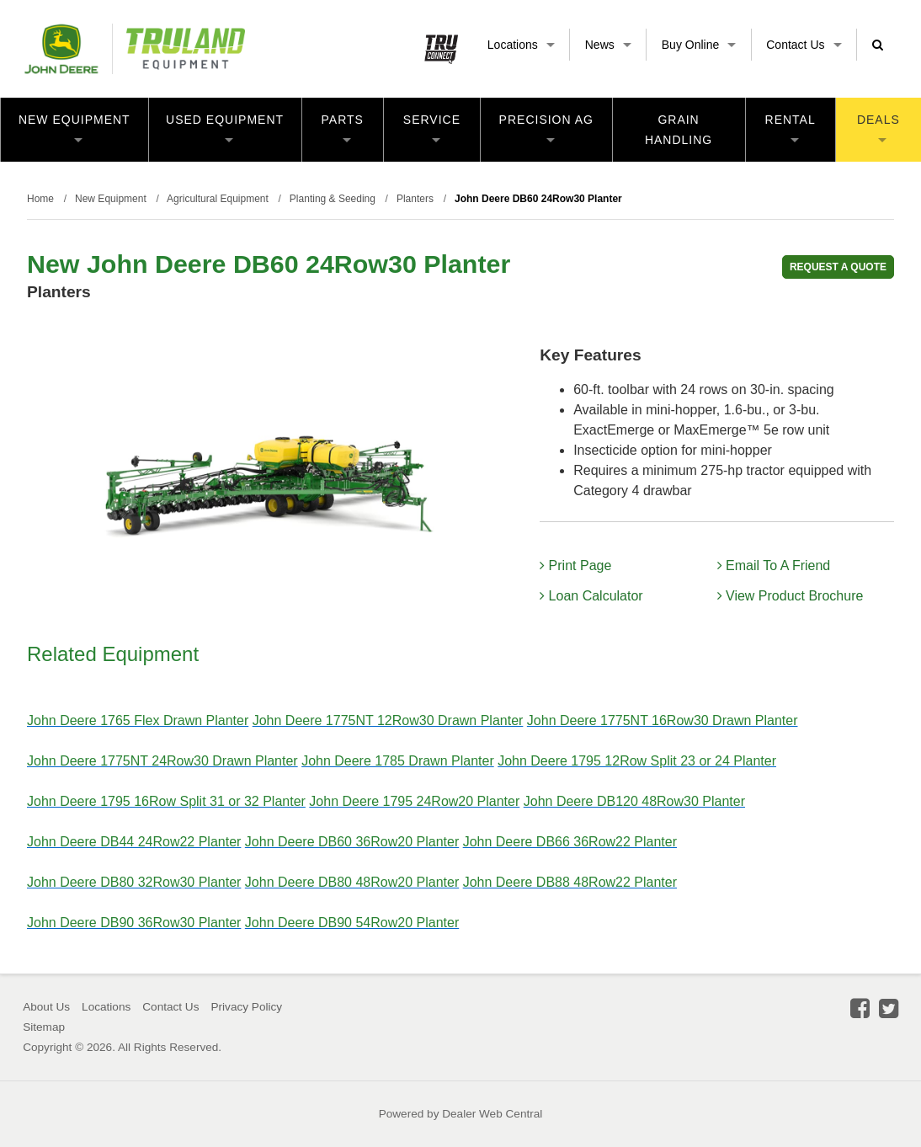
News (608, 44)
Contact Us (803, 44)
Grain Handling (678, 130)
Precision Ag (546, 127)
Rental (790, 127)
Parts (343, 127)
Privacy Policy (246, 1006)
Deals (878, 127)
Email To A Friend (774, 565)
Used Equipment (225, 127)
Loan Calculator (591, 596)
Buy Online (699, 44)
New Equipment (74, 127)
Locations (521, 44)
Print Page (575, 565)
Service (431, 127)
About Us (46, 1006)
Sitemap (44, 1027)
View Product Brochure (790, 596)
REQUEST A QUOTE (838, 267)
